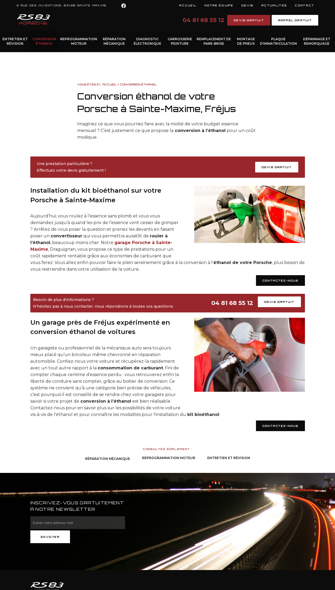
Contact (304, 5)
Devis (247, 5)
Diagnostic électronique (147, 41)
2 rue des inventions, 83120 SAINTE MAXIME (62, 5)
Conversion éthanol (44, 41)
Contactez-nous (280, 280)
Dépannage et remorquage (316, 41)
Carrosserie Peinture (180, 41)
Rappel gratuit (295, 20)
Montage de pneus (246, 41)
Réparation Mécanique (114, 41)
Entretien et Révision (15, 41)
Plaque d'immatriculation (278, 41)
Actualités (274, 5)
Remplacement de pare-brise (214, 41)
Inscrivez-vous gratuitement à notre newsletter (77, 506)
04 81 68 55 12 (203, 20)
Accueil (187, 5)
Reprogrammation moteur (78, 41)
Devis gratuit (249, 20)
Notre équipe (218, 5)
